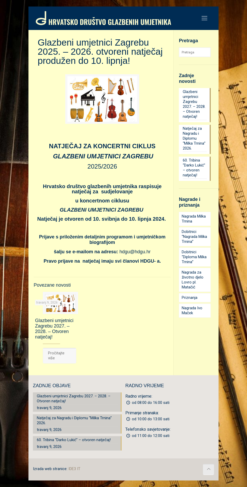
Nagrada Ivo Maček (192, 310)
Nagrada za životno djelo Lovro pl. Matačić (192, 279)
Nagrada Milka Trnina (194, 219)
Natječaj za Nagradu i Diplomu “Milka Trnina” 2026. (194, 138)
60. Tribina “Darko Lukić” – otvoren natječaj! (194, 167)
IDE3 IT (74, 468)
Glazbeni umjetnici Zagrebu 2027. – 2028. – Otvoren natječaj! (54, 329)
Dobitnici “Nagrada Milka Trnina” (194, 236)
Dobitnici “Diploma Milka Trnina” (194, 257)
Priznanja (189, 297)
